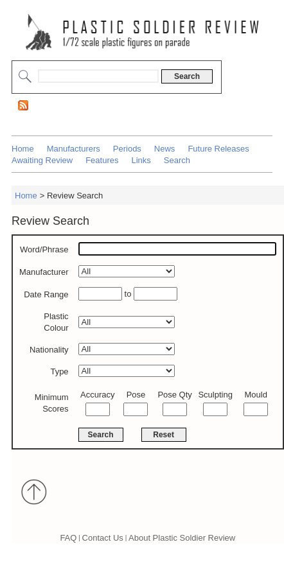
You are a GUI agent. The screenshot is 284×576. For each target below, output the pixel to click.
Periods (127, 148)
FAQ (68, 538)
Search (177, 160)
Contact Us (102, 538)
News (164, 148)
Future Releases (218, 148)
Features (101, 160)
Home (23, 148)
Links (140, 160)
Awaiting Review (42, 160)
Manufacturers (73, 148)
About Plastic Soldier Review (182, 538)
